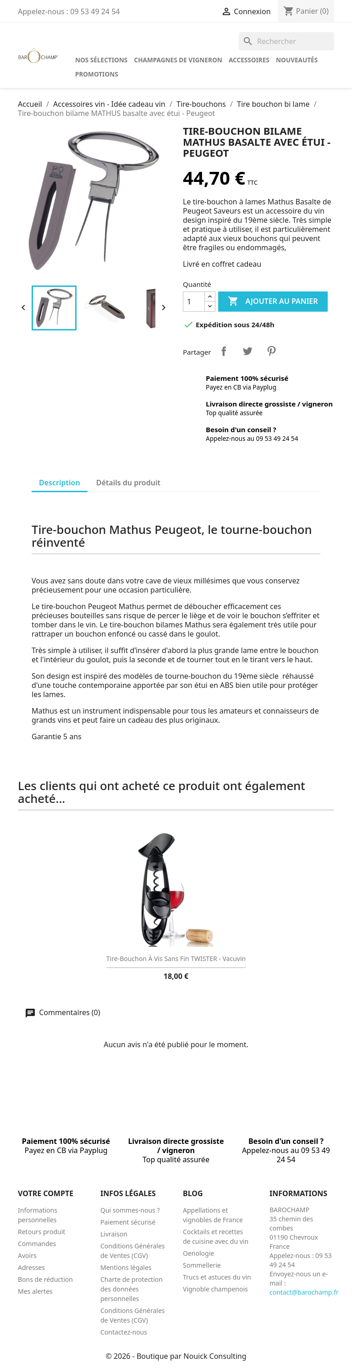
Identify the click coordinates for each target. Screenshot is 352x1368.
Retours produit (41, 1231)
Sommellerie (202, 1265)
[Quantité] (194, 301)
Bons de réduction (45, 1279)
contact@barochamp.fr (304, 1292)
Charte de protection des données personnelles (131, 1289)
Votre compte (45, 1193)
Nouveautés (297, 59)
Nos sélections (101, 59)
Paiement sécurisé (127, 1222)
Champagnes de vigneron (178, 59)
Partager (223, 351)
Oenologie (198, 1253)
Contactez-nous (123, 1332)
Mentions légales (126, 1267)
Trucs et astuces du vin (217, 1277)
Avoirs (27, 1255)
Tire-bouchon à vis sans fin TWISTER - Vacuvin (176, 958)
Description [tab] (59, 483)
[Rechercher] (286, 41)
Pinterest (271, 351)
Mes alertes (35, 1291)
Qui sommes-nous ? (130, 1210)
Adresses (31, 1267)
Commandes (37, 1243)
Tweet (247, 351)
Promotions (96, 74)
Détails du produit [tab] (128, 483)
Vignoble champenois (215, 1289)
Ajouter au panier (273, 302)
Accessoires (249, 59)
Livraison (113, 1234)
